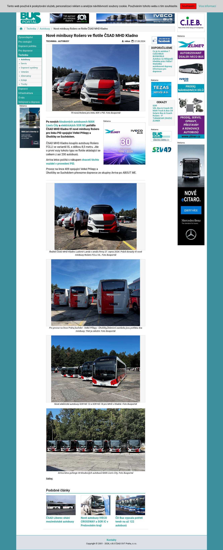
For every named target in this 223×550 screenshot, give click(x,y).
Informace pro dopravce (159, 70)
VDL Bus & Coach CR (163, 108)
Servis (24, 63)
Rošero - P (158, 115)
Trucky (24, 84)
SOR (155, 105)
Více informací (207, 6)
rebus (125, 41)
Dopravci (23, 88)
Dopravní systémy (29, 67)
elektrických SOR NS (73, 125)
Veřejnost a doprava (29, 102)
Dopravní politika (27, 46)
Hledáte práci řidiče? (162, 61)
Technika (31, 28)
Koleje (24, 80)
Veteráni (25, 72)
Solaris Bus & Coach (162, 113)
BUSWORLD (158, 56)
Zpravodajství (25, 37)
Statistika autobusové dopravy (162, 65)
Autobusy (45, 28)
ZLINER (156, 120)
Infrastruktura (25, 93)
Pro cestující (25, 41)
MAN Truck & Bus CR (163, 110)
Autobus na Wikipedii (163, 59)
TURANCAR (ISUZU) (162, 118)
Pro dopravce (25, 50)
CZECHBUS (158, 54)
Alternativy (26, 76)
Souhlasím (188, 6)
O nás (21, 97)
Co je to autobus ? (161, 51)
